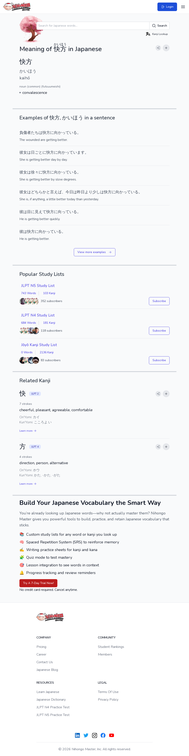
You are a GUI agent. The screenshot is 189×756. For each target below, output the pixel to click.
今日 (69, 192)
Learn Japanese (47, 692)
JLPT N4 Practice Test (53, 707)
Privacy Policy (108, 699)
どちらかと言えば (46, 192)
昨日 (81, 192)
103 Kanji (49, 293)
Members (105, 654)
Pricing (41, 646)
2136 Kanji (47, 352)
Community (107, 638)
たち (35, 132)
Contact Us (44, 662)
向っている (67, 211)
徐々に (36, 172)
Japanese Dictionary (51, 699)
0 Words (27, 352)
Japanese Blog (47, 669)
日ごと (36, 152)
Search (159, 26)
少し (96, 192)
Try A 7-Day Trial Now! (38, 583)
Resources (45, 683)
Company (43, 638)
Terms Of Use (108, 692)
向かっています (71, 152)
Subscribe (159, 301)
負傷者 (25, 132)
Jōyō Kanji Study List (39, 344)
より (88, 192)
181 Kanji (49, 323)
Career (41, 654)
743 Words (28, 293)
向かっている (65, 132)
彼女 (23, 152)
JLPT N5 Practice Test (53, 715)
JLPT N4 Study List (38, 315)
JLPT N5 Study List (38, 285)
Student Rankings (111, 646)
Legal (102, 683)
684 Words (28, 323)
